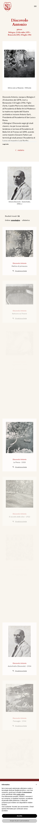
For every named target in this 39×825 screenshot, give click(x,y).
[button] (36, 784)
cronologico (15, 220)
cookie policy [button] (20, 794)
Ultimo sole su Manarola (16, 88)
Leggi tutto (5, 144)
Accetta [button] (19, 816)
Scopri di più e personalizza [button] (19, 821)
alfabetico (26, 220)
